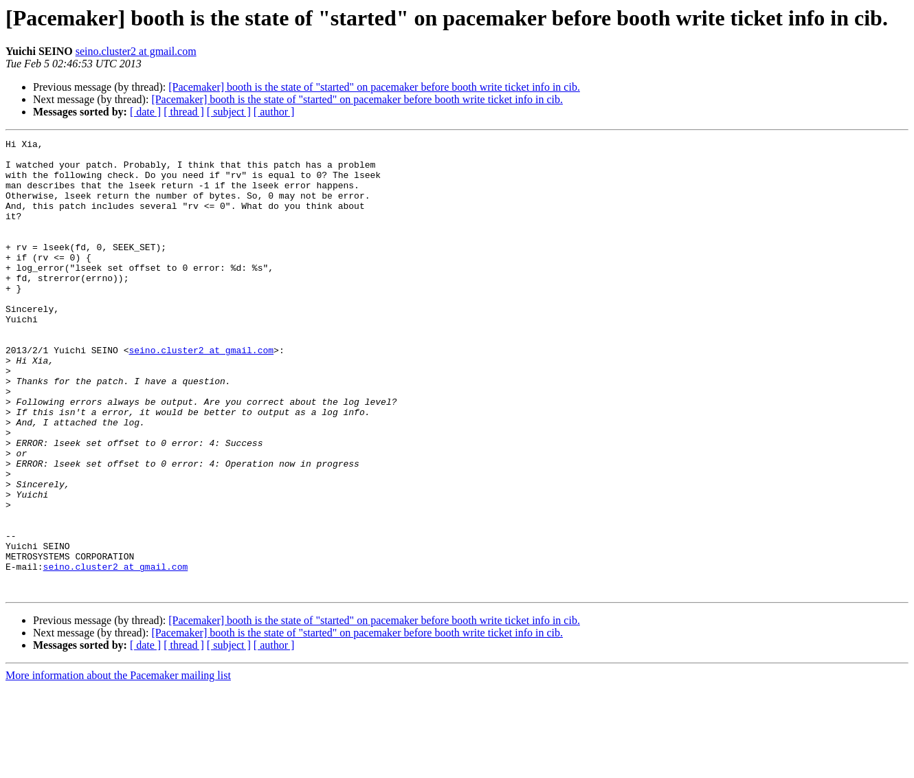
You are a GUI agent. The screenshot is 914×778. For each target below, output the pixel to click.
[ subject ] (229, 112)
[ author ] (274, 112)
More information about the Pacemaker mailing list (118, 766)
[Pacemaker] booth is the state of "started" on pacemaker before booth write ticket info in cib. (374, 87)
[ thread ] (184, 112)
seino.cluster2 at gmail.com (136, 51)
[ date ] (145, 112)
